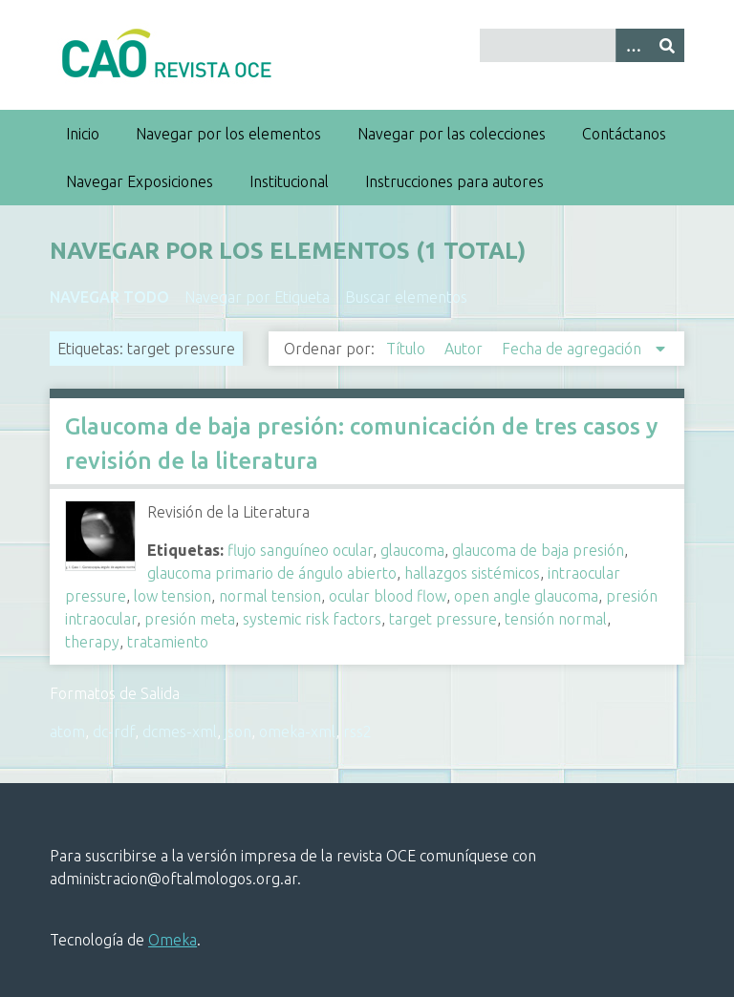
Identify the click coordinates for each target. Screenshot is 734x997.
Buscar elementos (406, 297)
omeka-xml (297, 731)
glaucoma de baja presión (538, 550)
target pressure (443, 618)
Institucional (289, 181)
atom (67, 731)
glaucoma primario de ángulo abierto (272, 573)
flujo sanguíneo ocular (300, 550)
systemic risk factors (312, 618)
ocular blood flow (387, 596)
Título (407, 348)
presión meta (189, 618)
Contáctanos (624, 133)
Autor (465, 348)
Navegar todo (109, 297)
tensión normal (556, 618)
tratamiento (167, 641)
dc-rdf (114, 731)
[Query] (582, 45)
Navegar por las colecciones (451, 133)
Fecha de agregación (573, 348)
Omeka (172, 939)
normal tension (270, 596)
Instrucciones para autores (454, 181)
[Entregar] (667, 45)
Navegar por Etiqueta (257, 297)
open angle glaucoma (526, 596)
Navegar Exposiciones (139, 181)
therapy (92, 641)
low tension (172, 596)
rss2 (357, 731)
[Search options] (632, 45)
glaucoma (412, 550)
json (238, 731)
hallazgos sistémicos (472, 573)
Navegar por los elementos (228, 133)
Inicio (82, 133)
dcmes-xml (179, 731)
